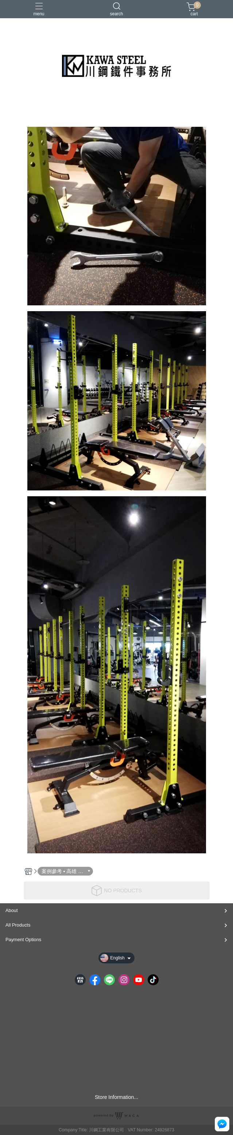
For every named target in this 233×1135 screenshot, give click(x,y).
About (11, 910)
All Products (17, 925)
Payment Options (23, 939)
